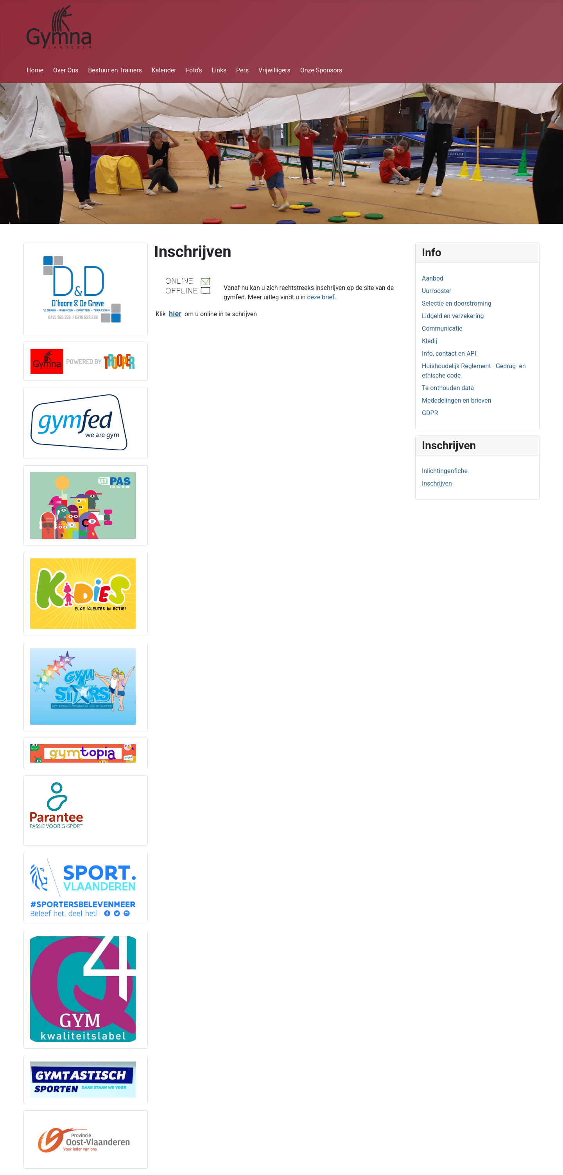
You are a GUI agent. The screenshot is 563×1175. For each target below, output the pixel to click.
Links (219, 70)
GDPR (430, 413)
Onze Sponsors (321, 70)
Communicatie (442, 328)
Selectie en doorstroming (456, 303)
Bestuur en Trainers (115, 70)
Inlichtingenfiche (445, 471)
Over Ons (66, 70)
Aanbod (432, 278)
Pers (242, 70)
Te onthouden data (448, 388)
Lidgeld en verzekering (453, 316)
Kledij (429, 341)
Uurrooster (437, 291)
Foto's (194, 70)
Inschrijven (437, 483)
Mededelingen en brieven (456, 400)
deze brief (320, 297)
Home (35, 70)
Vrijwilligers (274, 70)
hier (175, 313)
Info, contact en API (449, 353)
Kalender (164, 70)
